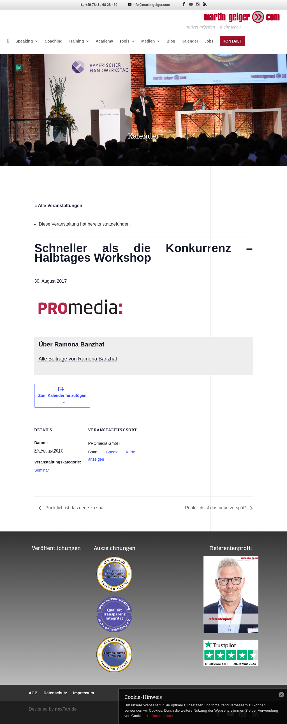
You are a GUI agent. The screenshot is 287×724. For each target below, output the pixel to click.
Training (76, 41)
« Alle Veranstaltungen (58, 205)
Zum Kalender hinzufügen (62, 395)
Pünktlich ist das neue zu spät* (216, 507)
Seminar (41, 470)
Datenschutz (162, 716)
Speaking (24, 41)
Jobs (209, 41)
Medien (148, 41)
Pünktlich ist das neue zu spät (74, 507)
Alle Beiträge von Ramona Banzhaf (77, 359)
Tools (124, 41)
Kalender (189, 41)
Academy (104, 41)
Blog (170, 41)
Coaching (54, 41)
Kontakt (232, 41)
